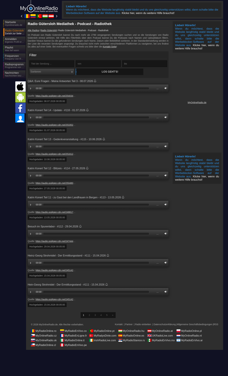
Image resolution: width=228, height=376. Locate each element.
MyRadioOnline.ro (43, 331)
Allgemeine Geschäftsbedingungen (194, 324)
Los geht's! (98, 71)
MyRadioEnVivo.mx (161, 340)
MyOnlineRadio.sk (44, 340)
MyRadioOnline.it (72, 340)
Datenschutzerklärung (165, 324)
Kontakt (118, 324)
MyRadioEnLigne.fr (73, 335)
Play (30, 89)
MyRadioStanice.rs (131, 340)
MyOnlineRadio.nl (189, 335)
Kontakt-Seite (109, 46)
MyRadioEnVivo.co (73, 331)
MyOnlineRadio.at (160, 331)
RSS (216, 324)
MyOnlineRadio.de (197, 102)
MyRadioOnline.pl (189, 331)
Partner (129, 324)
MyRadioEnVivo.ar (190, 340)
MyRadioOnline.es (131, 335)
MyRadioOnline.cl (43, 345)
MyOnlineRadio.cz (44, 335)
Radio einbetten (143, 324)
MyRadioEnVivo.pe (73, 345)
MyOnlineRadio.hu (131, 331)
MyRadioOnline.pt (101, 331)
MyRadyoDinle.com (102, 335)
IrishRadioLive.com (102, 340)
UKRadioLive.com (160, 335)
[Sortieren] (51, 72)
